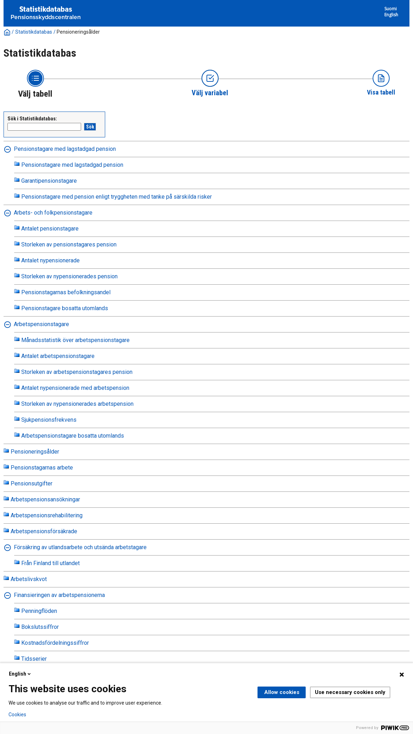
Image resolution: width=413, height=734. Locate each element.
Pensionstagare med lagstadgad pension (65, 149)
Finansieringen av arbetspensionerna (59, 595)
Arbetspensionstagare (41, 324)
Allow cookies (281, 692)
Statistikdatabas (33, 32)
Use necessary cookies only (350, 692)
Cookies (17, 714)
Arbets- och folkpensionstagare (53, 212)
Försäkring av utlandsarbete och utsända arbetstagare (80, 547)
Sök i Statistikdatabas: (32, 118)
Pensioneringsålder (78, 32)
